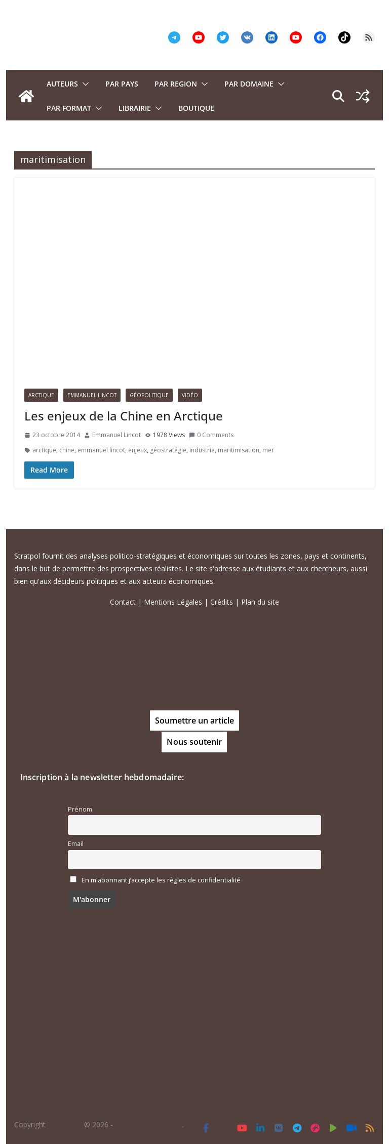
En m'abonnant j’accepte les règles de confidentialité (161, 880)
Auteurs (62, 84)
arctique (44, 450)
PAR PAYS (121, 84)
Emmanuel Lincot (91, 395)
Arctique (41, 395)
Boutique (196, 108)
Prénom (80, 809)
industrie (202, 450)
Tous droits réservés (148, 1124)
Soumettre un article (194, 720)
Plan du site (260, 602)
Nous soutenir (194, 741)
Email (76, 843)
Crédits (221, 602)
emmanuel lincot (101, 450)
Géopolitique (149, 395)
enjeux (137, 450)
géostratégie (168, 450)
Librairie (135, 108)
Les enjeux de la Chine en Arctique (123, 415)
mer (268, 450)
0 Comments (211, 435)
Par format (69, 108)
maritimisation (238, 450)
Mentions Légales (173, 602)
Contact (123, 602)
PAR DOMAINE (249, 84)
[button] (83, 84)
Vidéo (190, 395)
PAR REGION (175, 84)
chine (66, 450)
